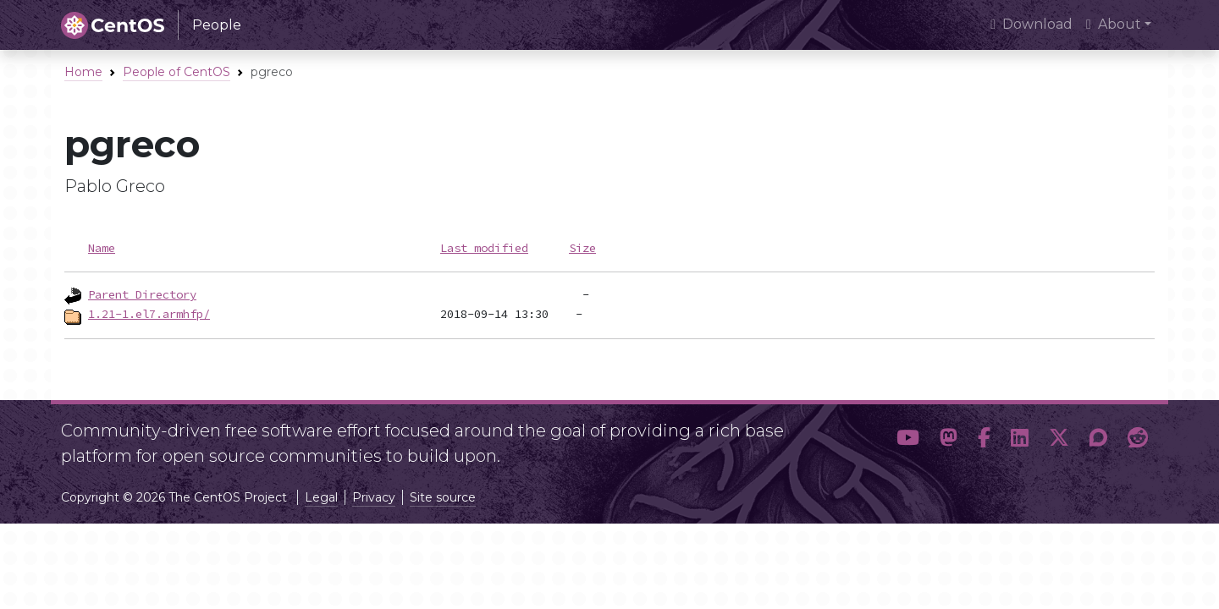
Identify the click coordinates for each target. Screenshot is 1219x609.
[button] (907, 438)
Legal (321, 497)
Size (582, 247)
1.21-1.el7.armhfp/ (149, 313)
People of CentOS (176, 72)
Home (83, 72)
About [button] (1113, 24)
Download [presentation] (1031, 24)
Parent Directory (142, 294)
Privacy (373, 497)
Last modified (484, 247)
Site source (443, 497)
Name (101, 247)
